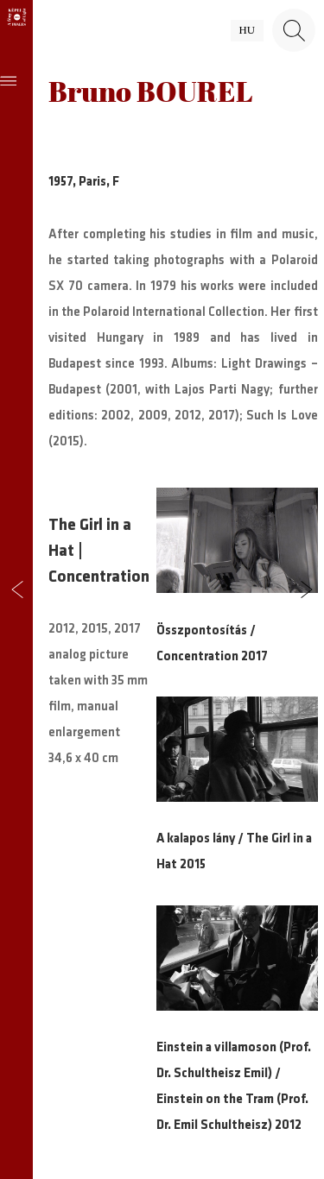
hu (247, 30)
